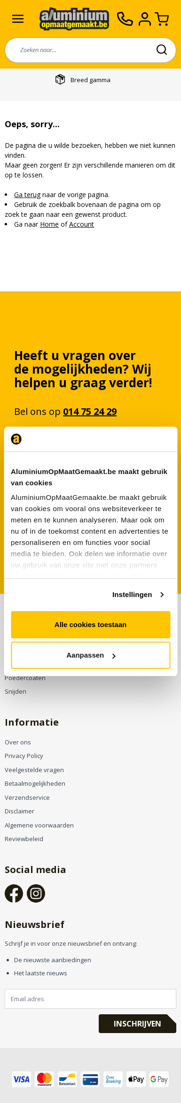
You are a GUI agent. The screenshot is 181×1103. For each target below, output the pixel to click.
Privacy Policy (24, 755)
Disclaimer (19, 811)
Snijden (15, 691)
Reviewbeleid (24, 839)
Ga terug (27, 194)
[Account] (147, 19)
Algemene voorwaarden (39, 825)
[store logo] (74, 19)
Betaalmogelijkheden (35, 783)
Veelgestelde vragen (34, 770)
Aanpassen (90, 655)
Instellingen (132, 594)
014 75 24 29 (90, 411)
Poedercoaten (25, 678)
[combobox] (90, 50)
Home (49, 224)
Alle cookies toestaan (90, 624)
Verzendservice (27, 797)
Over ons (18, 742)
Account (81, 224)
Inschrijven (137, 1024)
